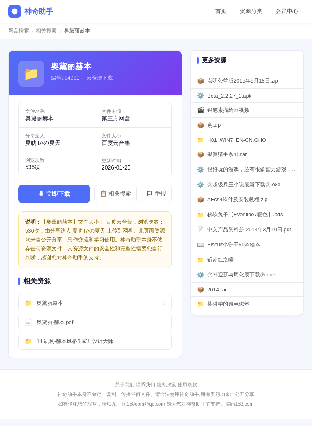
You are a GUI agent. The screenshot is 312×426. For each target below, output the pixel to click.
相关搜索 (46, 31)
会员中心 (286, 11)
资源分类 (251, 11)
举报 (156, 193)
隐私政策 (166, 384)
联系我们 (145, 384)
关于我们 (124, 384)
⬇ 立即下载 (54, 193)
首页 (221, 11)
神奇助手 (30, 11)
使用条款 (187, 384)
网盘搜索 (18, 31)
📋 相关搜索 (115, 193)
